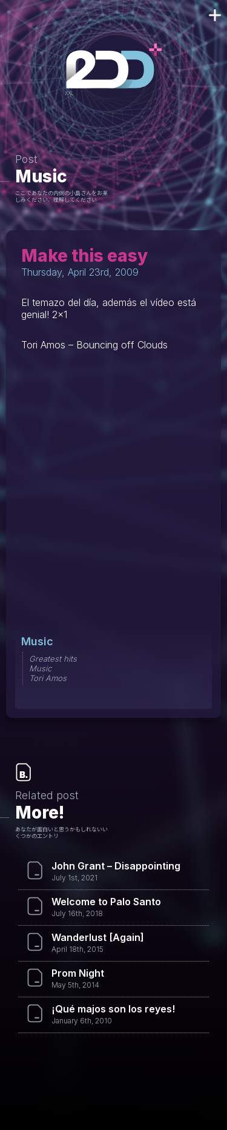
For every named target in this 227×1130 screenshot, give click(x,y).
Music (41, 176)
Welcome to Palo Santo (106, 901)
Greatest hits (53, 658)
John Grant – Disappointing (115, 865)
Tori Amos (48, 678)
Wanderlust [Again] (97, 937)
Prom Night (77, 973)
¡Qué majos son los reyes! (113, 1008)
